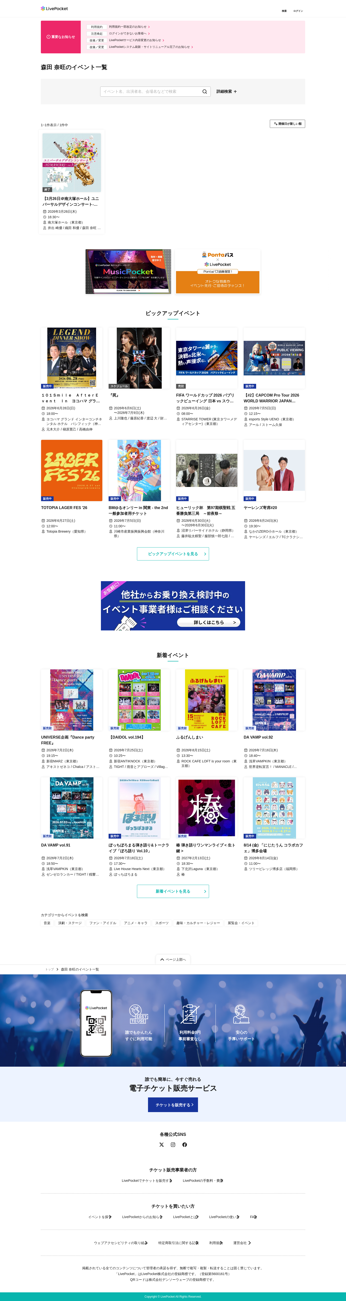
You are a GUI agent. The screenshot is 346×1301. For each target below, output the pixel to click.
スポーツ (149, 933)
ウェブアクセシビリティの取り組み (104, 1243)
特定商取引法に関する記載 (174, 1243)
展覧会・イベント (219, 933)
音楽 (46, 933)
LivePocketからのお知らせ (131, 1217)
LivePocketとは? (185, 1217)
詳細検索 (224, 95)
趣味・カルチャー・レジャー (181, 933)
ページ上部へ (176, 957)
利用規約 (221, 1243)
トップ (51, 968)
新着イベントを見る (173, 901)
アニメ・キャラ (126, 933)
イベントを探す (78, 1217)
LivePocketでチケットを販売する (138, 1180)
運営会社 (256, 1243)
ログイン (299, 11)
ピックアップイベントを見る (173, 562)
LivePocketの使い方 (233, 1217)
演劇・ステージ (67, 933)
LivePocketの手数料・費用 (206, 1180)
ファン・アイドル (96, 933)
